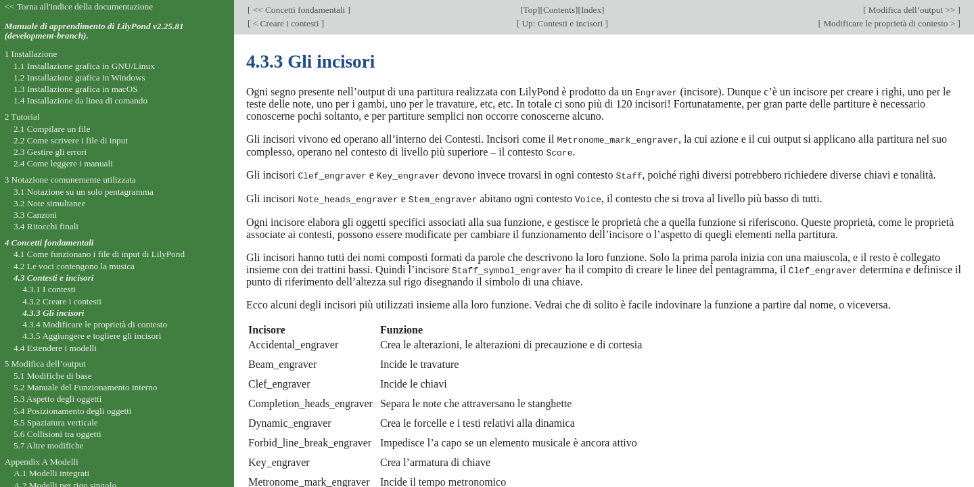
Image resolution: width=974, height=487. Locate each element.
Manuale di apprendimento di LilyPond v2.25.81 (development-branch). (94, 31)
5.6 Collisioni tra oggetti (57, 434)
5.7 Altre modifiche (49, 445)
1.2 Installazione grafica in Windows (79, 77)
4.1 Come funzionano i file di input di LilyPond (99, 254)
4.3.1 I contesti (49, 289)
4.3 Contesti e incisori (54, 278)
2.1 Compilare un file (52, 129)
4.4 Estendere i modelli (55, 348)
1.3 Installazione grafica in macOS (76, 89)
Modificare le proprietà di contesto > (889, 23)
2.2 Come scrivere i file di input (71, 140)
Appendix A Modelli (41, 462)
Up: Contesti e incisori (562, 23)
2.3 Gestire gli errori (50, 152)
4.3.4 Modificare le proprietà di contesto (94, 324)
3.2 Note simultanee (49, 203)
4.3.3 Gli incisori (53, 313)
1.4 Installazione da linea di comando (80, 100)
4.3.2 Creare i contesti (61, 301)
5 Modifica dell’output (45, 363)
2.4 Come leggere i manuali (63, 163)
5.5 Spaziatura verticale (56, 422)
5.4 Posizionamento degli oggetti (73, 411)
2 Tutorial (22, 117)
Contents (559, 10)
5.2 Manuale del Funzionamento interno (86, 387)
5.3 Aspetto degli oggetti (57, 399)
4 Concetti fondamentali (49, 242)
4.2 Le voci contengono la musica (74, 266)
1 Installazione (31, 54)
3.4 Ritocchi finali (46, 226)
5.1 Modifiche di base (53, 376)
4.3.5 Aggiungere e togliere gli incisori (91, 336)
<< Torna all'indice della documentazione (79, 6)
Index (591, 10)
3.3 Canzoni (35, 215)
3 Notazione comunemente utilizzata (70, 180)
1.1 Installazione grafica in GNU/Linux (84, 66)
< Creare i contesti (285, 23)
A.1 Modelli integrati (51, 473)
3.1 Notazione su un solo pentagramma (84, 192)
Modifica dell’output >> (912, 10)
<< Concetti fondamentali (298, 10)
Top (530, 10)
